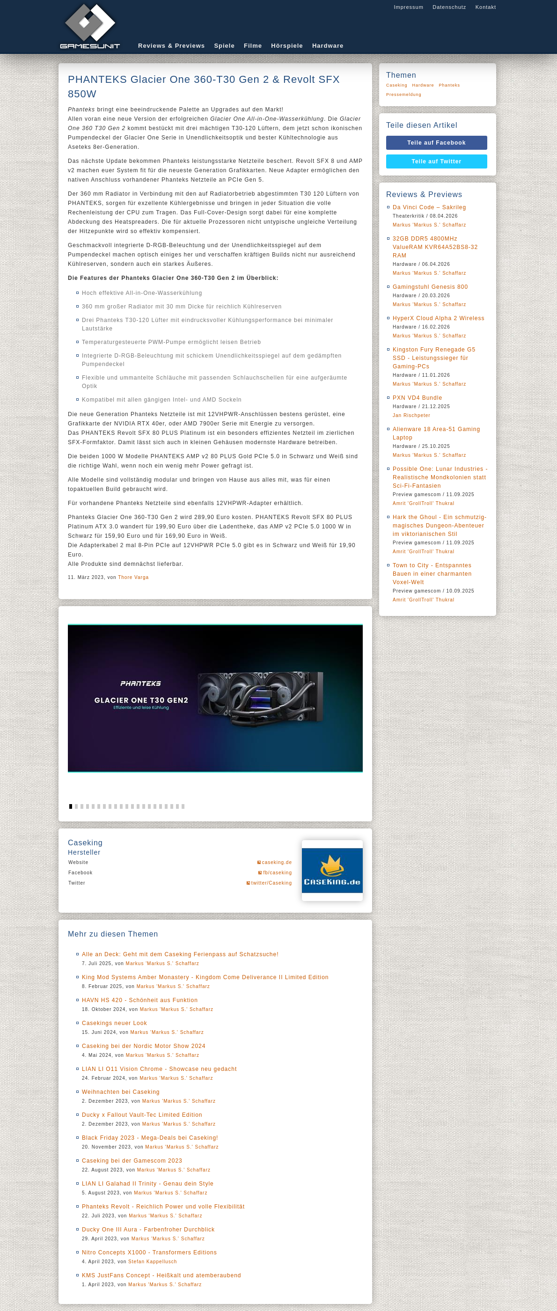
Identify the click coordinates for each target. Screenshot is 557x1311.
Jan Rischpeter (412, 415)
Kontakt (486, 7)
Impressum (408, 7)
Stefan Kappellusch (152, 1261)
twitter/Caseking (271, 883)
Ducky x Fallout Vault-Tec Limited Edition (142, 1115)
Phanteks (450, 85)
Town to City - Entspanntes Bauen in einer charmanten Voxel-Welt (432, 574)
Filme (253, 45)
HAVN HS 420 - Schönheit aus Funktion (140, 1000)
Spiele (224, 45)
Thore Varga (133, 577)
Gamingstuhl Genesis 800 (430, 287)
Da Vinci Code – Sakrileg (429, 207)
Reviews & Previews (171, 45)
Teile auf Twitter (437, 161)
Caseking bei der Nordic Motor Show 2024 (143, 1046)
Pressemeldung (404, 94)
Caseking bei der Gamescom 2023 (132, 1160)
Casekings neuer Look (114, 1023)
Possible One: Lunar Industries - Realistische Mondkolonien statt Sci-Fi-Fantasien (440, 477)
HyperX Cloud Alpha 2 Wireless (438, 318)
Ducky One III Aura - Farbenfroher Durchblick (148, 1229)
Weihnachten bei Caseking (121, 1092)
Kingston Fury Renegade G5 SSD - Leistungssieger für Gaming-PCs (434, 358)
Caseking (397, 85)
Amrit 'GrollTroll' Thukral (423, 503)
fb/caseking (277, 872)
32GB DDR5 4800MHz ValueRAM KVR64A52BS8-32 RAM (435, 247)
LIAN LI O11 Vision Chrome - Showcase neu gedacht (159, 1069)
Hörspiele (287, 45)
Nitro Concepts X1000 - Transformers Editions (149, 1252)
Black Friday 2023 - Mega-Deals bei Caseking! (150, 1138)
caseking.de (277, 862)
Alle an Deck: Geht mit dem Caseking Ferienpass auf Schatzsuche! (180, 954)
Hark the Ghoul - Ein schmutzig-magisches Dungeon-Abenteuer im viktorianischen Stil (440, 525)
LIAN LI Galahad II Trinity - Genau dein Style (148, 1183)
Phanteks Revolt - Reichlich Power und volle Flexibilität (163, 1206)
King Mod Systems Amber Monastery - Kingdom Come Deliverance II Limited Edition (205, 977)
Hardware (328, 45)
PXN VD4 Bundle (417, 398)
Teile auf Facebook (436, 142)
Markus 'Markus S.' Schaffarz (162, 963)
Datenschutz (449, 7)
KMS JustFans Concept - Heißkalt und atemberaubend (161, 1275)
